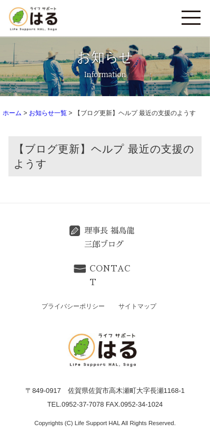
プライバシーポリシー (73, 306)
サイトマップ (137, 306)
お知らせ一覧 (48, 113)
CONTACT (110, 276)
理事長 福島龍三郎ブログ (109, 238)
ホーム (12, 113)
